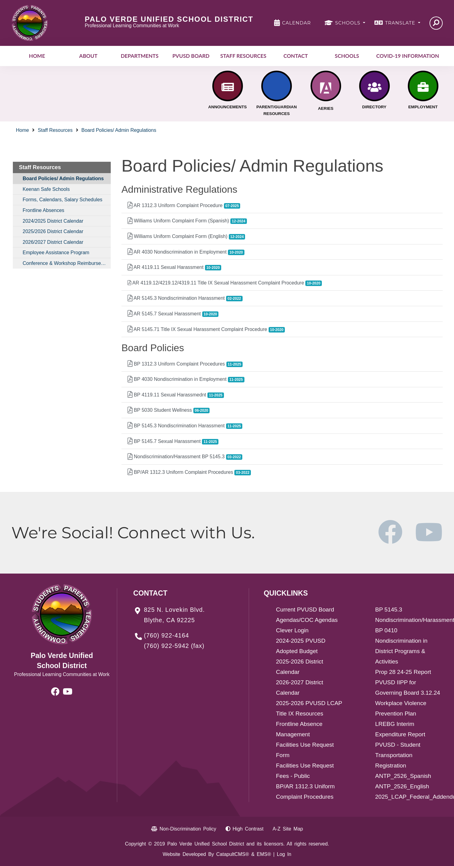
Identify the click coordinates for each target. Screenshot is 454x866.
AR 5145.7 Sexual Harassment (173, 314)
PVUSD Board (190, 56)
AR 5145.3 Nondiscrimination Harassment (185, 298)
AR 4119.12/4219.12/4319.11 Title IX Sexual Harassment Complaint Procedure (225, 283)
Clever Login (292, 630)
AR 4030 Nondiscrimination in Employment (186, 252)
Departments (139, 56)
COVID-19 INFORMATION (407, 56)
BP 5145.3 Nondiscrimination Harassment (185, 426)
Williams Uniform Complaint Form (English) (186, 237)
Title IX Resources (299, 713)
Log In (284, 854)
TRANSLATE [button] (401, 23)
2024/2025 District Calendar (53, 221)
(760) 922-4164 (166, 635)
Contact (295, 56)
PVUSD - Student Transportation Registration (397, 755)
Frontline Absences (43, 210)
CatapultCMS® (232, 854)
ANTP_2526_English (402, 786)
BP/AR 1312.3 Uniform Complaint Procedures (189, 472)
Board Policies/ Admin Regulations (118, 130)
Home (37, 56)
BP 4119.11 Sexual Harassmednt (176, 395)
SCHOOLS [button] (348, 23)
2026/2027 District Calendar (53, 242)
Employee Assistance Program (56, 252)
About (88, 56)
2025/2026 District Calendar (53, 231)
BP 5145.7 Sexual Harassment (173, 441)
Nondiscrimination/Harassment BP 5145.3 (185, 457)
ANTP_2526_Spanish (403, 776)
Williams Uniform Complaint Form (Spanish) (187, 221)
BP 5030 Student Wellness (169, 410)
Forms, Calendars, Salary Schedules (62, 199)
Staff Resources (243, 56)
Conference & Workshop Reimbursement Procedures (67, 263)
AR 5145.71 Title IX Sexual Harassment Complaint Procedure (206, 330)
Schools (347, 56)
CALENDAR (296, 23)
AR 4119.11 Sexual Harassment (174, 267)
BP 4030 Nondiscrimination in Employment (186, 379)
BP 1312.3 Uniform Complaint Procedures (185, 364)
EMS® (264, 854)
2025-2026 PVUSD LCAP (309, 703)
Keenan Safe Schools (46, 189)
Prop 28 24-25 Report (403, 672)
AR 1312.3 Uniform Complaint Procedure (184, 206)
